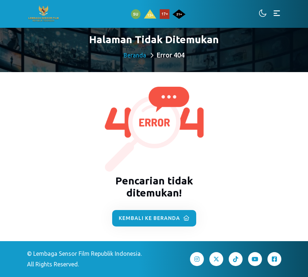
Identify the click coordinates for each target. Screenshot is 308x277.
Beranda (134, 55)
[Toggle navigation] (276, 14)
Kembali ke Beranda (154, 218)
